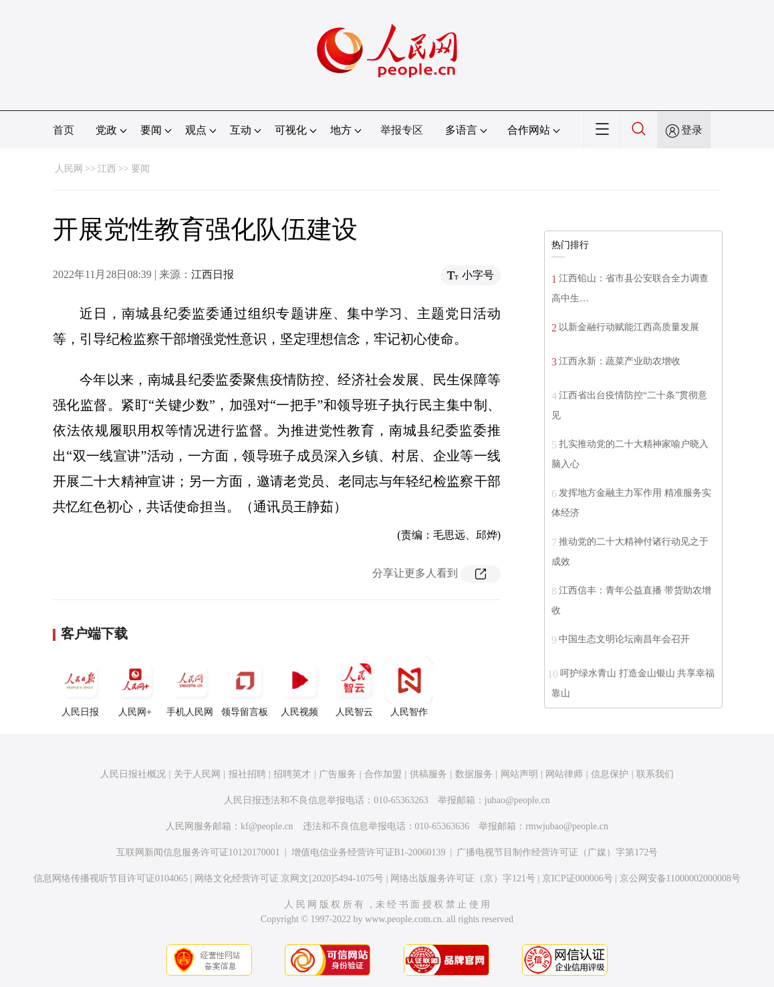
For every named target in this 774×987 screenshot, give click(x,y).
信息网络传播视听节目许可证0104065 (110, 878)
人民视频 (299, 687)
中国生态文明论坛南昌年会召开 (624, 639)
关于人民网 (197, 774)
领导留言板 (244, 687)
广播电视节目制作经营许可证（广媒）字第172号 (557, 852)
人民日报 (80, 687)
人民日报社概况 (133, 774)
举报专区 (401, 130)
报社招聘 (247, 774)
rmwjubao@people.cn (566, 826)
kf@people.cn (267, 826)
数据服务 (474, 774)
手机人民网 (189, 687)
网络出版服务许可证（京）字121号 (462, 878)
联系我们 (655, 774)
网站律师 (564, 774)
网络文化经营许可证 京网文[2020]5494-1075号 (289, 878)
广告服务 (337, 774)
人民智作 (409, 687)
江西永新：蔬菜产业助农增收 (619, 361)
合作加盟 (383, 774)
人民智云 (354, 687)
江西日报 (212, 274)
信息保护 (609, 774)
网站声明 (519, 774)
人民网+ (135, 687)
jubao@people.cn (517, 800)
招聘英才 (292, 774)
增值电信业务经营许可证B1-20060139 (368, 852)
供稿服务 (428, 774)
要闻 (140, 169)
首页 (63, 130)
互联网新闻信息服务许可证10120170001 (198, 852)
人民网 (69, 169)
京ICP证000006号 (577, 878)
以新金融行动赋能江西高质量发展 (629, 327)
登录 (691, 130)
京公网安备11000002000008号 (680, 878)
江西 (107, 169)
